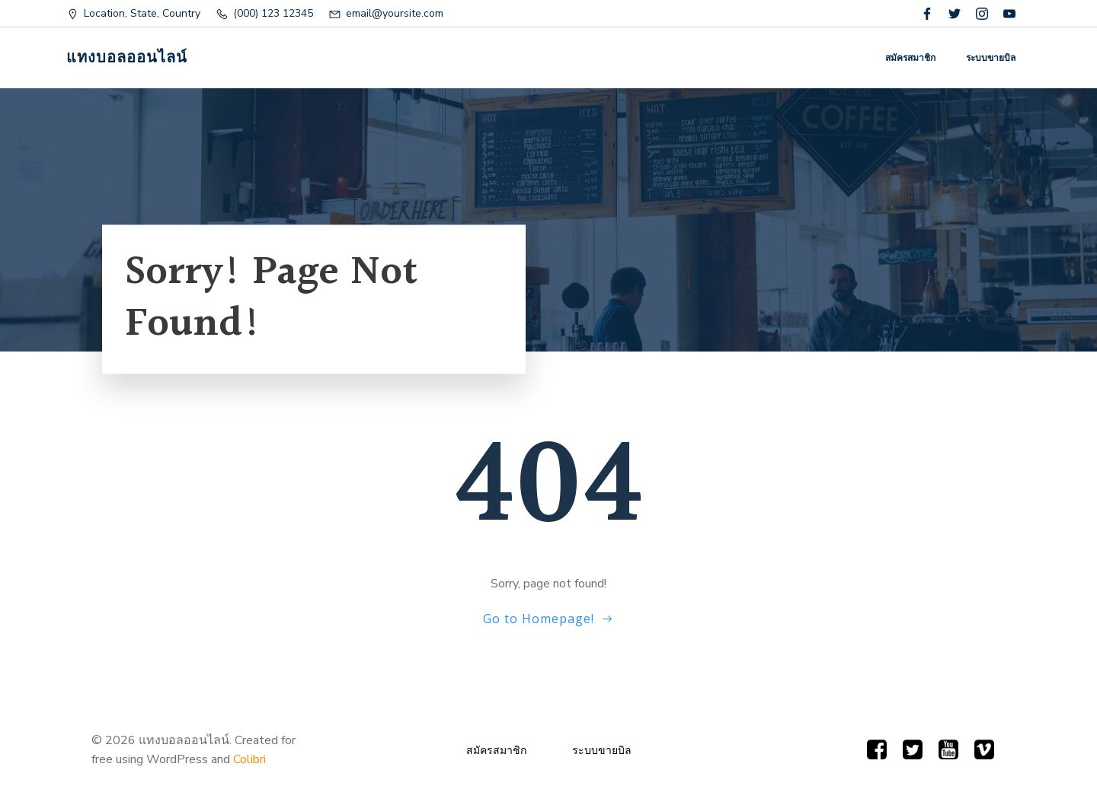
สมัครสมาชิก (910, 58)
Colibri (249, 759)
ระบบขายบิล (990, 58)
